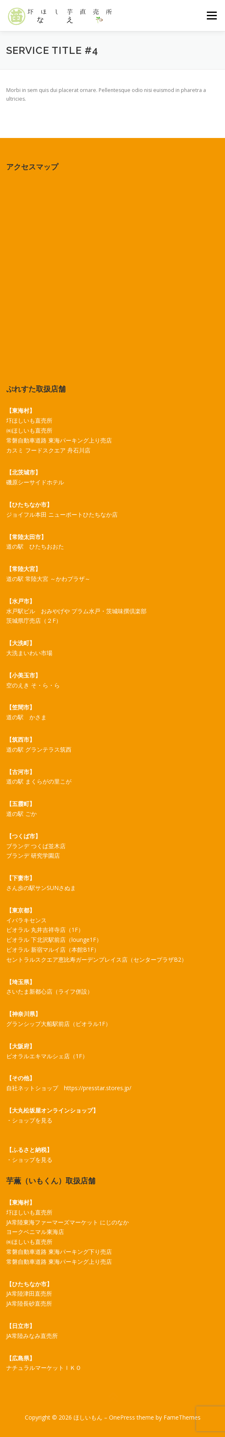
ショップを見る (32, 1120)
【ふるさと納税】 (29, 1150)
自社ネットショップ (32, 1088)
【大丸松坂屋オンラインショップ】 (52, 1110)
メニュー (211, 15)
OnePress (122, 1417)
